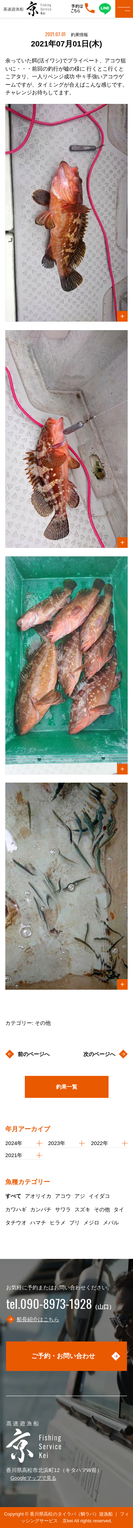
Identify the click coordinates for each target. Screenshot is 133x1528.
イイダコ (99, 1196)
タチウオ (16, 1222)
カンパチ (40, 1209)
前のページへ (34, 1054)
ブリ (74, 1222)
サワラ (63, 1209)
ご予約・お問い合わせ (63, 1356)
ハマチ (38, 1222)
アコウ (63, 1196)
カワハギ (16, 1209)
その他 (102, 1209)
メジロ (91, 1222)
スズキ (82, 1209)
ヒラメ (58, 1222)
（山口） (60, 1307)
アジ (79, 1196)
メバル (111, 1222)
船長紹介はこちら (38, 1319)
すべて (13, 1196)
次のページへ (99, 1054)
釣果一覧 (66, 1087)
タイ (118, 1209)
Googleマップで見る (33, 1478)
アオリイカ (38, 1196)
